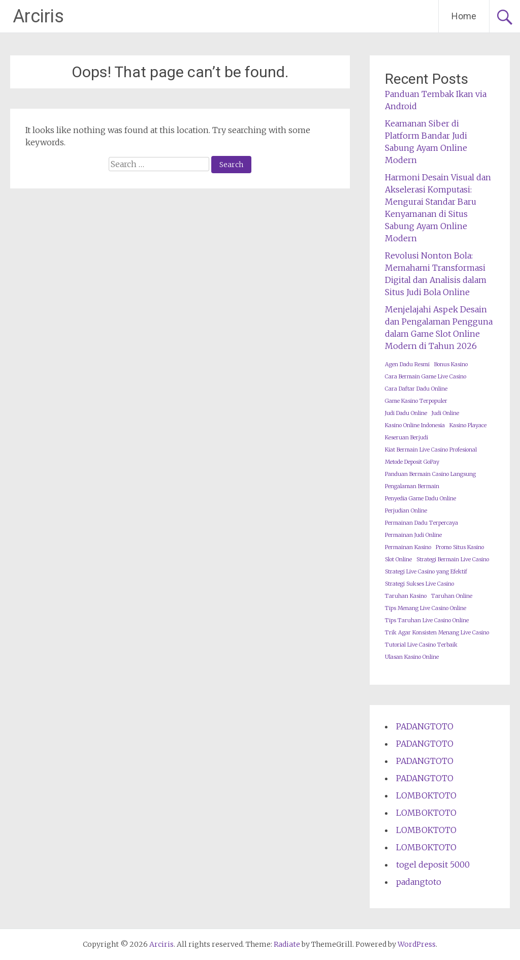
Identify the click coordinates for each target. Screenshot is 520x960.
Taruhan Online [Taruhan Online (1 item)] (451, 596)
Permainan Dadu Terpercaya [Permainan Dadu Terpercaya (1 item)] (421, 523)
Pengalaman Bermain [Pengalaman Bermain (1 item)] (412, 486)
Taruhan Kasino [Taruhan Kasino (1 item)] (406, 596)
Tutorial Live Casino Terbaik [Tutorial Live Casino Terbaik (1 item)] (421, 645)
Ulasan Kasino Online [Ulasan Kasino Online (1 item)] (412, 657)
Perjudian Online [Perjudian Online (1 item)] (406, 510)
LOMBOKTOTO (426, 795)
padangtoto (418, 882)
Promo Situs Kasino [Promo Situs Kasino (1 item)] (460, 547)
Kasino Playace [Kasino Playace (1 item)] (467, 425)
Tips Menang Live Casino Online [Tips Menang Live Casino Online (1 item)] (425, 608)
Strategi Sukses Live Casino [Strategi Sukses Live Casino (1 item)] (419, 584)
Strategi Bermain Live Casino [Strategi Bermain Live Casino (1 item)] (452, 559)
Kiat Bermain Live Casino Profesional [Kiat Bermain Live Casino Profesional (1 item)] (431, 449)
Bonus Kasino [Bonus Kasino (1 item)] (451, 364)
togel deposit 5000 (433, 864)
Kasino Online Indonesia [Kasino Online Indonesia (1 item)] (415, 425)
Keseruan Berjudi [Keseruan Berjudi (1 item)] (406, 437)
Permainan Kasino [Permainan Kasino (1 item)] (408, 547)
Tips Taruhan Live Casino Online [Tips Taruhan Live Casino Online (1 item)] (427, 620)
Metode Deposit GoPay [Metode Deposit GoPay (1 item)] (412, 462)
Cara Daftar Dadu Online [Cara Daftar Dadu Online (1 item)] (416, 389)
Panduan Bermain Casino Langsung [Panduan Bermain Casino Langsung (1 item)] (430, 474)
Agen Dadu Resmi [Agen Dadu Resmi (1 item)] (407, 364)
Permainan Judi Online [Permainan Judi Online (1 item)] (413, 535)
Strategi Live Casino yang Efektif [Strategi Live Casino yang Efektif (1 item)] (426, 571)
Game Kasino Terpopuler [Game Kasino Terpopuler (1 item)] (416, 401)
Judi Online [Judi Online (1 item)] (445, 413)
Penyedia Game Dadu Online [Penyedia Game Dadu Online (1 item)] (420, 498)
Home (463, 16)
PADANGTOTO (424, 726)
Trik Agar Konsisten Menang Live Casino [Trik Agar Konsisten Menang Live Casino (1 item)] (437, 632)
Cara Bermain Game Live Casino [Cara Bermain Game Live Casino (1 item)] (425, 376)
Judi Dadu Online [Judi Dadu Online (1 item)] (406, 413)
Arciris (38, 16)
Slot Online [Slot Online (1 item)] (398, 559)
